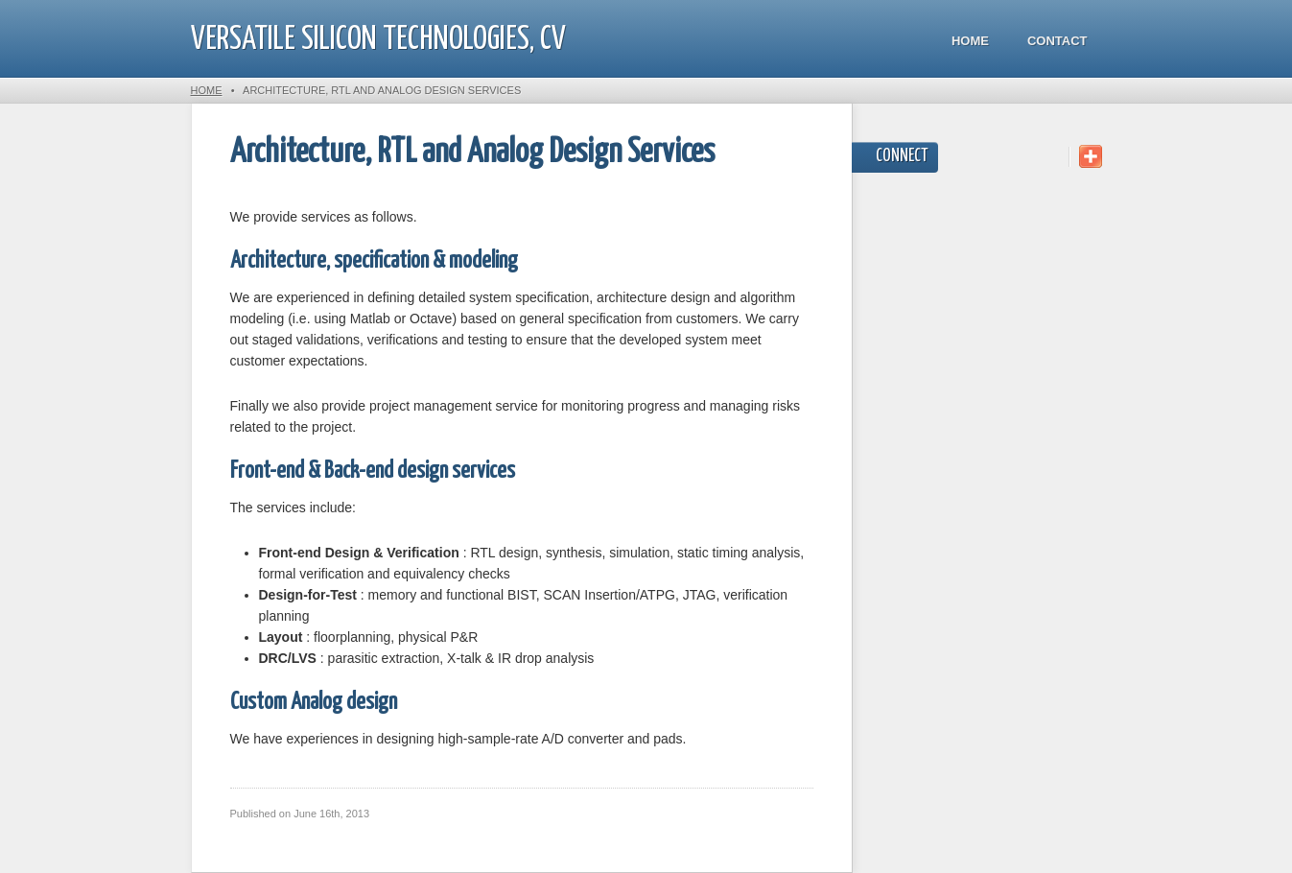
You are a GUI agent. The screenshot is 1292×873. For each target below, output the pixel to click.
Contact (1057, 41)
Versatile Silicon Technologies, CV (378, 40)
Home (970, 41)
